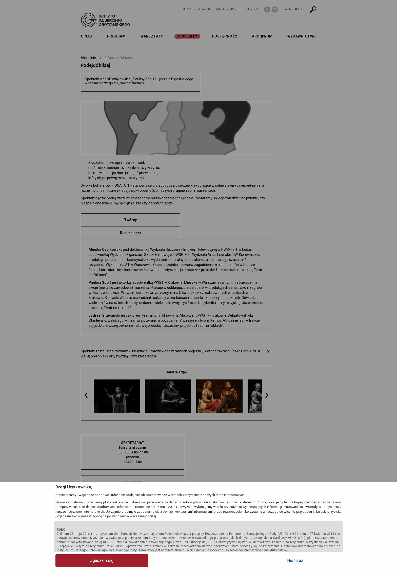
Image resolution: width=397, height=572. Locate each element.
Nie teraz (321, 560)
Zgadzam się (75, 560)
